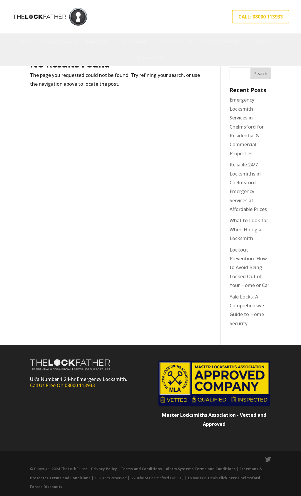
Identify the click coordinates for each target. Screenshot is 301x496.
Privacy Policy (104, 468)
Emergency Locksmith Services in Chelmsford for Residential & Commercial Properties (247, 126)
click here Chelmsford (239, 477)
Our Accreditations (58, 41)
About (25, 41)
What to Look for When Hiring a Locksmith (249, 229)
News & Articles (176, 41)
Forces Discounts (46, 486)
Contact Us (264, 41)
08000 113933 (80, 385)
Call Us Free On (47, 385)
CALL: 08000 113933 (260, 17)
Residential (97, 41)
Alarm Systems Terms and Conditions (201, 468)
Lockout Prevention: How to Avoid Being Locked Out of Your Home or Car (249, 268)
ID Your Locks (150, 57)
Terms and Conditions (141, 468)
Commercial (134, 41)
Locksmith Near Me (219, 41)
